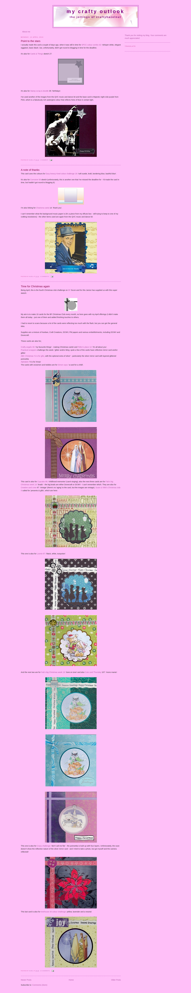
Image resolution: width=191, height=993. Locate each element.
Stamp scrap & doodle (39, 91)
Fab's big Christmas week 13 (53, 672)
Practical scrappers (29, 350)
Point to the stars (30, 41)
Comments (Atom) (39, 985)
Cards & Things (36, 54)
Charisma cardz (43, 208)
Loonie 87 (41, 554)
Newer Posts (26, 980)
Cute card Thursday (93, 672)
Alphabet (24, 362)
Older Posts (116, 980)
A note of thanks (30, 169)
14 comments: (45, 970)
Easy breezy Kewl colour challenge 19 (61, 174)
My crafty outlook (95, 11)
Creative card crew (28, 487)
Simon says (63, 365)
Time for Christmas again (35, 286)
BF (69, 290)
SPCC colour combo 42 (91, 45)
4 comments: (45, 276)
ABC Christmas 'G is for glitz (32, 356)
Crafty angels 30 (27, 347)
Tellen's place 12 (85, 347)
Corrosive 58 (35, 180)
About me (26, 32)
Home (71, 980)
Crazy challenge (43, 846)
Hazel (31, 160)
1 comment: (44, 160)
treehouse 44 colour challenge (53, 912)
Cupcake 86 (42, 482)
